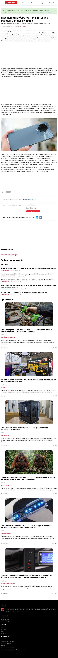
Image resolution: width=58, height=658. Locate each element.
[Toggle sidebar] (3, 2)
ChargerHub (5, 543)
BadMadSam (6, 445)
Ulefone (3, 387)
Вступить (28, 210)
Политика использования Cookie (8, 647)
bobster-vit (5, 347)
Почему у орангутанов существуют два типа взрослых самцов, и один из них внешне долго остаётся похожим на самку (28, 478)
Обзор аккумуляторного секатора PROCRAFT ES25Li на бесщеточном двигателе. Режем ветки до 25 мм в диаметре (27, 331)
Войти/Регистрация (5, 621)
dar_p (4, 396)
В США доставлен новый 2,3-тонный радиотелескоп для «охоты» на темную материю (28, 268)
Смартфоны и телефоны (7, 289)
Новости (33, 3)
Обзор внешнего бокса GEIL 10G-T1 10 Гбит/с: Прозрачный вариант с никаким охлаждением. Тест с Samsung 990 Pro (26, 527)
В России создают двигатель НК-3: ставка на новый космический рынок (24, 293)
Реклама (3, 645)
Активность (3, 633)
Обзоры (24, 3)
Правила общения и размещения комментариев (12, 650)
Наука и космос (5, 270)
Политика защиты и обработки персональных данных (13, 649)
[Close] (55, 10)
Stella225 (5, 493)
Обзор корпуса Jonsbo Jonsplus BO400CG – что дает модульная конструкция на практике (24, 429)
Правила (3, 639)
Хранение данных (6, 533)
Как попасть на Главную (6, 643)
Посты (2, 627)
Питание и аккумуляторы (8, 276)
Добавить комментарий (9, 255)
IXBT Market (23, 26)
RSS (35, 208)
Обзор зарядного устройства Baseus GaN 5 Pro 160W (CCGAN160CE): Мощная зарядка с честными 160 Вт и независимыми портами (26, 576)
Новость (8, 192)
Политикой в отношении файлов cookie (42, 12)
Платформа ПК (5, 435)
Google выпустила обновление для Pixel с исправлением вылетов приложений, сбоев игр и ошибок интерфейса (28, 286)
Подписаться (36, 210)
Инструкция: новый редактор (7, 641)
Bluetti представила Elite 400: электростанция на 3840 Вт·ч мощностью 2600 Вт (27, 274)
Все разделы (4, 629)
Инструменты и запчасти (8, 337)
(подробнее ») (32, 199)
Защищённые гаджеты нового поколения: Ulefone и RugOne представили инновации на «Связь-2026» (28, 380)
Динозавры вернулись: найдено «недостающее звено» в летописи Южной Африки (27, 280)
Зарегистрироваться (5, 619)
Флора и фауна (5, 485)
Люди (2, 631)
